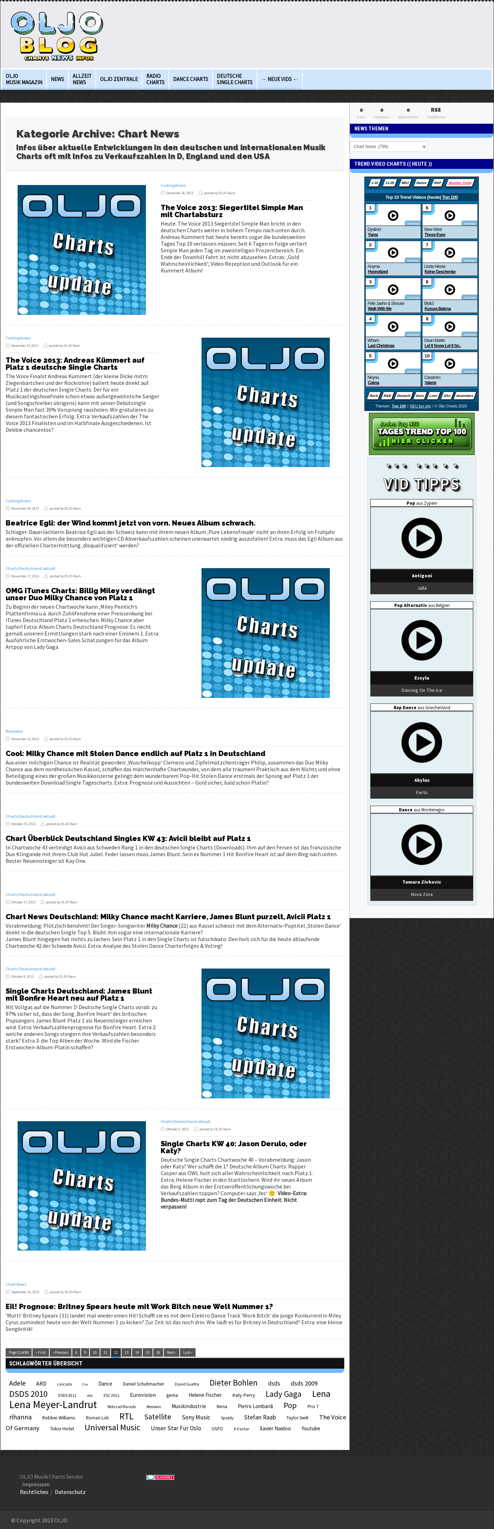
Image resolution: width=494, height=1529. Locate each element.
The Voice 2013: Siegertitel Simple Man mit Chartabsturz (232, 211)
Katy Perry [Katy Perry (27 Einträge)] (243, 1395)
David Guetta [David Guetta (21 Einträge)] (187, 1384)
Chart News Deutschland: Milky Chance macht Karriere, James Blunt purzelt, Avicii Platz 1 (168, 917)
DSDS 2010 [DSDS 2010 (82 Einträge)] (28, 1393)
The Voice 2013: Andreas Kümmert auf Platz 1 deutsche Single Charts (75, 363)
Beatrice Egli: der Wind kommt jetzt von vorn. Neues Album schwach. (130, 523)
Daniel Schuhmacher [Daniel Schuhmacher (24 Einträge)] (143, 1384)
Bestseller (14, 731)
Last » (187, 1352)
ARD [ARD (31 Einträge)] (41, 1383)
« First (41, 1352)
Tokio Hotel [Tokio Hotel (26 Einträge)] (62, 1428)
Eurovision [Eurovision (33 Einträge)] (143, 1394)
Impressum (36, 1484)
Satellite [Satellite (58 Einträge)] (157, 1416)
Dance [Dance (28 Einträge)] (105, 1383)
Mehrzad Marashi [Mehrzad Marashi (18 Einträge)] (121, 1406)
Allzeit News (82, 79)
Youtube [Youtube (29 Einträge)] (311, 1428)
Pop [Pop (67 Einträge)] (290, 1405)
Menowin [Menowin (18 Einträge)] (154, 1406)
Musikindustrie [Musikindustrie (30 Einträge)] (189, 1406)
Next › (171, 1352)
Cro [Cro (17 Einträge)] (85, 1384)
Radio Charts (155, 79)
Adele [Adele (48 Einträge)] (17, 1383)
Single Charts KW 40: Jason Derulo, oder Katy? (234, 1147)
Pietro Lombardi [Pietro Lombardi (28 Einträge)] (255, 1406)
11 (105, 1352)
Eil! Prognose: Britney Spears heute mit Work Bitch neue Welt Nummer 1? (139, 1306)
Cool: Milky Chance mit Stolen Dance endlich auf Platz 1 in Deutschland (135, 753)
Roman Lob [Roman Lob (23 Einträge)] (97, 1418)
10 (95, 1352)
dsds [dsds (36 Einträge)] (274, 1383)
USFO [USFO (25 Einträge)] (217, 1428)
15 (147, 1352)
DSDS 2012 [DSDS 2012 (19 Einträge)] (67, 1395)
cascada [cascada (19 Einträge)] (64, 1384)
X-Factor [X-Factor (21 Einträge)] (241, 1428)
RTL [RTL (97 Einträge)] (126, 1416)
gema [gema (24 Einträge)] (172, 1395)
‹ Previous (60, 1352)
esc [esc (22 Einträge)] (90, 1395)
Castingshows (173, 185)
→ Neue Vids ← (279, 79)
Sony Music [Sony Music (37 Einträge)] (196, 1417)
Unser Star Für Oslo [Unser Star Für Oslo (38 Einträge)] (176, 1428)
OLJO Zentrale (119, 79)
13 (126, 1352)
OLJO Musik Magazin (24, 79)
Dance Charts (190, 79)
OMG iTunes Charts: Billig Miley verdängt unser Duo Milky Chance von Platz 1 (80, 594)
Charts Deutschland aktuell (30, 568)
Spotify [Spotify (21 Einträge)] (227, 1417)
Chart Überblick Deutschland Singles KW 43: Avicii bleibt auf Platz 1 (128, 838)
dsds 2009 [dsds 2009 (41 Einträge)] (304, 1383)
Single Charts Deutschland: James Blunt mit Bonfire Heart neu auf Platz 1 (79, 994)
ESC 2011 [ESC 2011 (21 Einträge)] (111, 1395)
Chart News (16, 1284)
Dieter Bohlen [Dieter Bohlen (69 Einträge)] (234, 1382)
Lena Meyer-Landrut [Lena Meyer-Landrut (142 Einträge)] (53, 1404)
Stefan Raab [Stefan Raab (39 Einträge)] (260, 1417)
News (57, 79)
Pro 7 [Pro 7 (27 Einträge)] (313, 1406)
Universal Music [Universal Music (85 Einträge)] (112, 1427)
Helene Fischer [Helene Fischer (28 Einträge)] (205, 1395)
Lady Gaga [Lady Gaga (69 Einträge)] (284, 1394)
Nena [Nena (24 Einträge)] (222, 1407)
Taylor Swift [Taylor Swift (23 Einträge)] (297, 1418)
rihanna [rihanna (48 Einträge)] (20, 1417)
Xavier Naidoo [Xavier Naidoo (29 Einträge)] (275, 1428)
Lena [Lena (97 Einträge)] (321, 1393)
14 (137, 1352)
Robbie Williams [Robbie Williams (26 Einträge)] (58, 1417)
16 (158, 1352)
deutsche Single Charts (235, 79)
